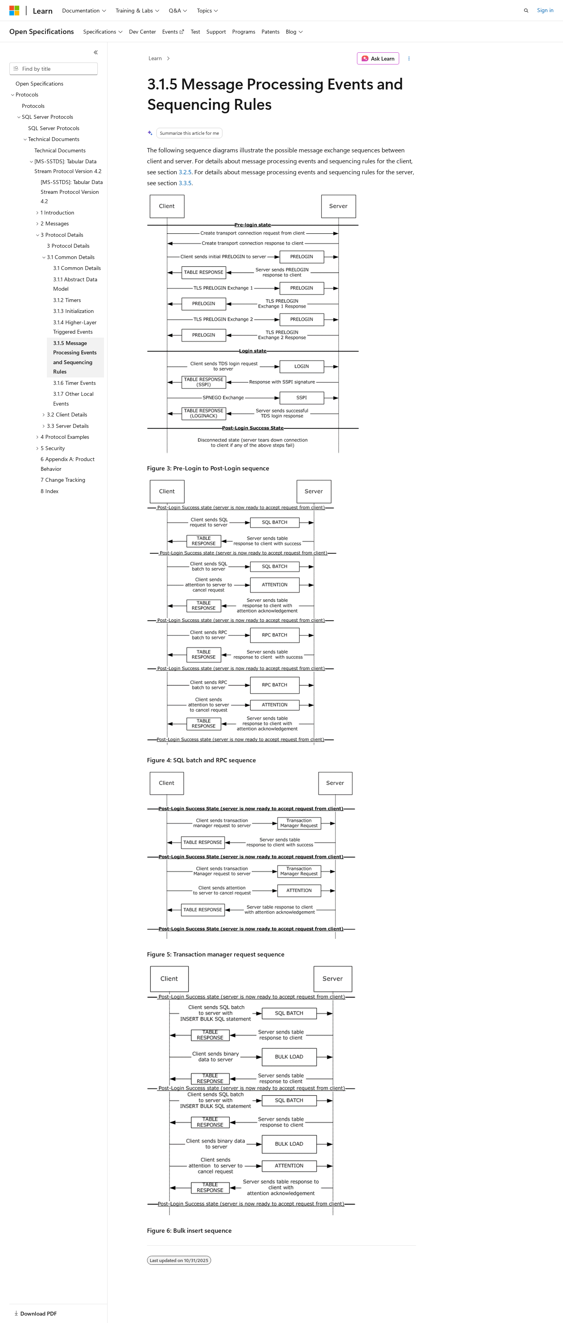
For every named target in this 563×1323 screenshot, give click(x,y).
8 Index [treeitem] (49, 491)
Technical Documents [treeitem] (60, 150)
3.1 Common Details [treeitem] (77, 268)
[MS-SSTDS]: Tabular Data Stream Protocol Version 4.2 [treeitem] (72, 191)
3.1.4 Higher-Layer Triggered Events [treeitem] (75, 327)
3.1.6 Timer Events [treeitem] (74, 382)
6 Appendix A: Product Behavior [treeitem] (68, 463)
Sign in (545, 10)
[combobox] (53, 69)
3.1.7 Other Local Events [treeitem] (73, 398)
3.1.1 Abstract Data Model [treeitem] (75, 284)
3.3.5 (185, 183)
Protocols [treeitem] (33, 105)
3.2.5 (185, 172)
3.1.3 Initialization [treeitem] (73, 311)
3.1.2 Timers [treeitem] (67, 300)
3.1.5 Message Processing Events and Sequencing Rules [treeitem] (75, 357)
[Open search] (526, 11)
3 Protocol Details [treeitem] (68, 245)
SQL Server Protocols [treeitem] (53, 128)
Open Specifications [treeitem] (39, 83)
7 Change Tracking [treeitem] (63, 479)
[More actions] (409, 58)
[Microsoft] (14, 10)
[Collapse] (96, 52)
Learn (155, 58)
